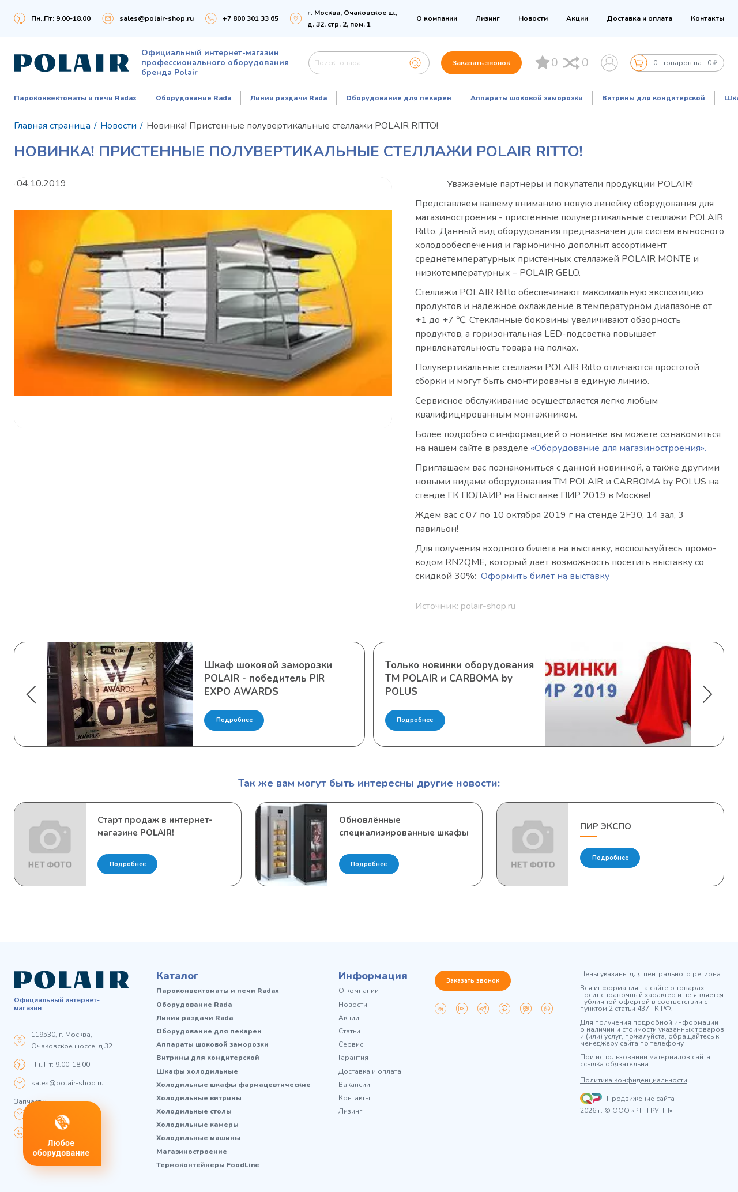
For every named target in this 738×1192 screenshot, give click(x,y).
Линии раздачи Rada (288, 98)
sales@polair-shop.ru (156, 18)
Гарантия (353, 1058)
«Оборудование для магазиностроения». (618, 448)
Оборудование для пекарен (398, 98)
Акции (577, 18)
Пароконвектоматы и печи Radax (75, 98)
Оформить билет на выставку (546, 576)
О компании (436, 18)
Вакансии (354, 1085)
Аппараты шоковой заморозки (526, 98)
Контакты (707, 18)
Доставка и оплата (639, 18)
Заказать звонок (481, 62)
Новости (533, 18)
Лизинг (488, 18)
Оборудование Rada (193, 98)
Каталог (177, 976)
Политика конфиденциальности (633, 1080)
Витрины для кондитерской (653, 98)
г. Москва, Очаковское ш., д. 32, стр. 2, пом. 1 (352, 18)
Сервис (350, 1044)
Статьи (349, 1031)
